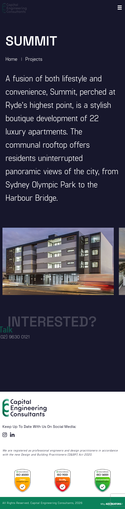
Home (11, 59)
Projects (33, 59)
